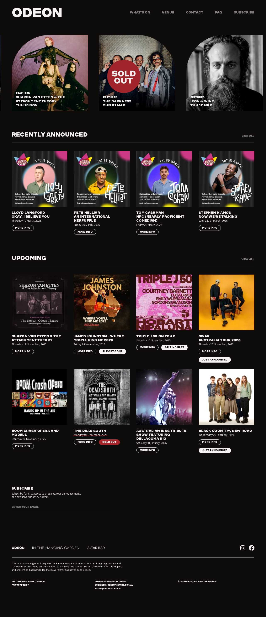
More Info (22, 227)
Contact (194, 12)
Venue (168, 12)
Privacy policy (20, 585)
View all (247, 135)
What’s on (140, 12)
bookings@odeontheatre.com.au (114, 585)
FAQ (218, 12)
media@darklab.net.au (108, 589)
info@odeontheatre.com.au (111, 581)
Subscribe (244, 12)
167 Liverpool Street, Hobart (28, 581)
